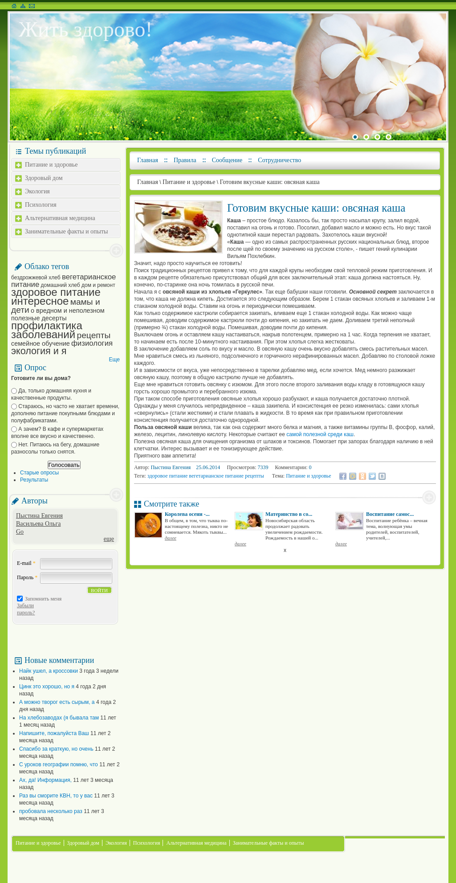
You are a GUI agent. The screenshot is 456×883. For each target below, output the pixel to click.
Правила (185, 160)
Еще (114, 359)
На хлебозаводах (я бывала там (59, 718)
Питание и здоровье (51, 164)
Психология (41, 204)
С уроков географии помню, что (58, 764)
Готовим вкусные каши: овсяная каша (269, 182)
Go (20, 531)
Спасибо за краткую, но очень (56, 749)
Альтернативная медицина (60, 218)
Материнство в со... (288, 514)
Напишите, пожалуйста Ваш (54, 733)
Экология (37, 191)
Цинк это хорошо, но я (46, 686)
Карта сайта (23, 5)
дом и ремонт (98, 285)
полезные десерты (39, 318)
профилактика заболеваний (46, 329)
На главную (14, 5)
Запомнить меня (43, 599)
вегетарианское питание (63, 281)
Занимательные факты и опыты (66, 231)
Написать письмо (31, 5)
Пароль (27, 577)
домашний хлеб (60, 285)
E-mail (26, 563)
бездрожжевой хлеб (36, 277)
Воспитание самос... (390, 514)
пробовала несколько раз (50, 811)
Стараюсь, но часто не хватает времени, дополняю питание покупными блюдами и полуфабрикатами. (65, 413)
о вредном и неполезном (68, 310)
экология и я (38, 350)
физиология (92, 343)
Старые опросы (39, 473)
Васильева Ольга (38, 523)
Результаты (34, 480)
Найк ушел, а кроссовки (48, 671)
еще (109, 539)
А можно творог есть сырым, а (57, 702)
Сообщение (227, 160)
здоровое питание (56, 292)
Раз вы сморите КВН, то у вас (56, 796)
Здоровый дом (44, 178)
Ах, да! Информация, (45, 780)
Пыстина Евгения (39, 515)
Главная (147, 160)
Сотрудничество (279, 160)
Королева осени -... (187, 514)
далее (170, 537)
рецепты (94, 335)
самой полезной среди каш (320, 434)
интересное (40, 301)
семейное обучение (40, 343)
